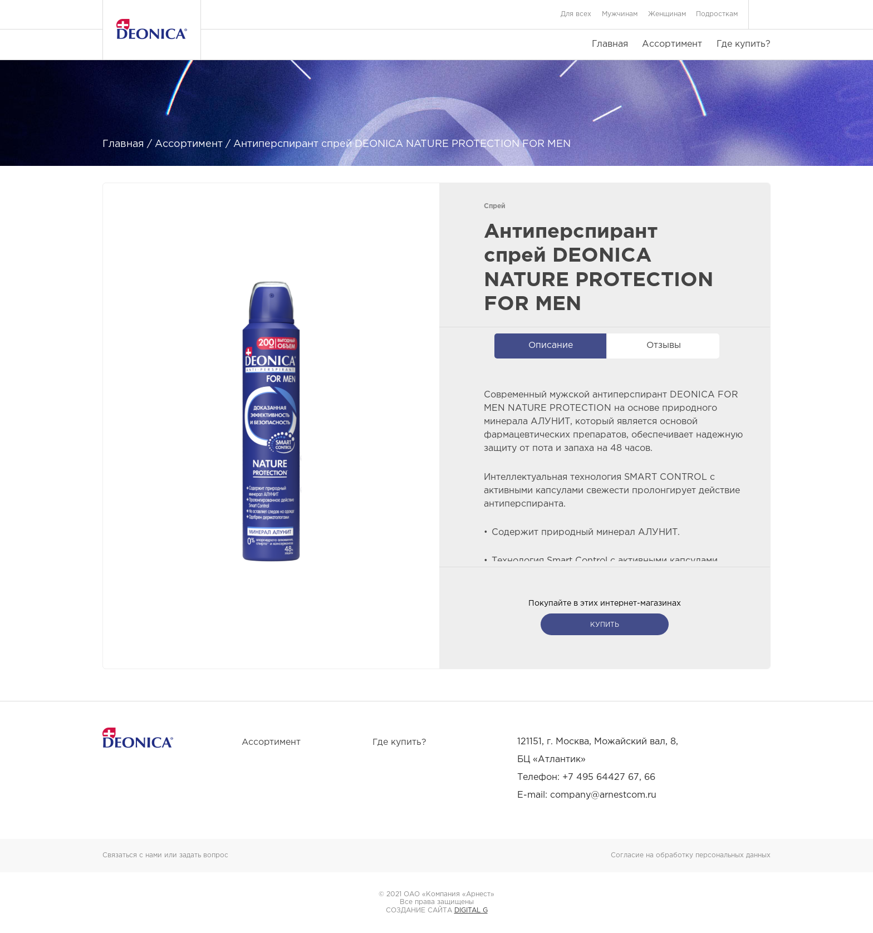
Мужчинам (619, 14)
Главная (610, 44)
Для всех (576, 14)
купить (604, 625)
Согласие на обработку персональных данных (691, 855)
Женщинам (667, 14)
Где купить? (744, 44)
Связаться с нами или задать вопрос (165, 855)
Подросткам (717, 14)
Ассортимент (672, 44)
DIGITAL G (471, 910)
